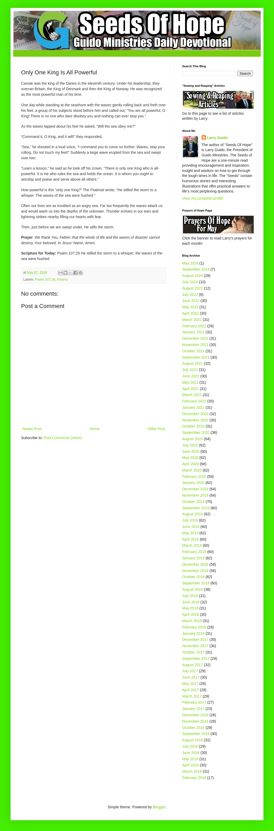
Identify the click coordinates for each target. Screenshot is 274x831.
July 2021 (190, 370)
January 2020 (193, 483)
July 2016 (190, 746)
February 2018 (194, 627)
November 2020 (195, 420)
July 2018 (190, 596)
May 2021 (190, 382)
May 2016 (190, 759)
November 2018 (195, 571)
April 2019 (190, 539)
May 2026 (190, 263)
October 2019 (193, 501)
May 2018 (190, 608)
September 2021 (196, 357)
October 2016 (193, 728)
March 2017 (192, 696)
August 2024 (192, 275)
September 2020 (196, 432)
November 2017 (195, 646)
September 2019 (196, 508)
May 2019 (190, 533)
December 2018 (195, 564)
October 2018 (193, 577)
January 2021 (193, 407)
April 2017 (190, 690)
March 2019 (192, 545)
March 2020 (192, 470)
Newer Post (31, 429)
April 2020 (190, 464)
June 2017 (190, 677)
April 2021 (190, 389)
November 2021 (195, 345)
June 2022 (190, 301)
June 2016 (190, 753)
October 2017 (193, 652)
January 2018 (193, 633)
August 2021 (192, 363)
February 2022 (194, 326)
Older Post (156, 429)
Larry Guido (217, 138)
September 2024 (196, 269)
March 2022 (192, 320)
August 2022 (192, 288)
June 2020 (190, 451)
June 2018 (190, 602)
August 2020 (192, 439)
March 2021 (192, 395)
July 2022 (190, 294)
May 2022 (190, 307)
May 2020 (190, 457)
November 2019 (195, 495)
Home (94, 429)
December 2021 (195, 338)
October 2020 (193, 426)
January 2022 (193, 332)
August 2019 (192, 514)
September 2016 (196, 734)
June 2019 (190, 527)
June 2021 (190, 376)
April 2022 (190, 313)
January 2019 (193, 558)
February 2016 (194, 778)
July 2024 (190, 282)
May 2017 (190, 683)
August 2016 (192, 740)
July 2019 (190, 520)
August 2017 (192, 665)
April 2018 (190, 614)
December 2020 (195, 414)
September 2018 (196, 583)
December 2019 (195, 489)
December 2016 (195, 715)
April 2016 (190, 765)
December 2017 (195, 639)
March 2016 (192, 771)
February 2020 (194, 476)
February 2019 (194, 552)
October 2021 (193, 351)
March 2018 (192, 621)
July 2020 (190, 445)
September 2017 (196, 658)
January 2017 (193, 709)
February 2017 (194, 702)
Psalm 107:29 (45, 279)
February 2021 (194, 401)
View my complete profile (202, 198)
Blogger (159, 807)
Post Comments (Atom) (63, 438)
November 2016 (195, 721)
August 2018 (192, 589)
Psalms (62, 279)
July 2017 (190, 671)
